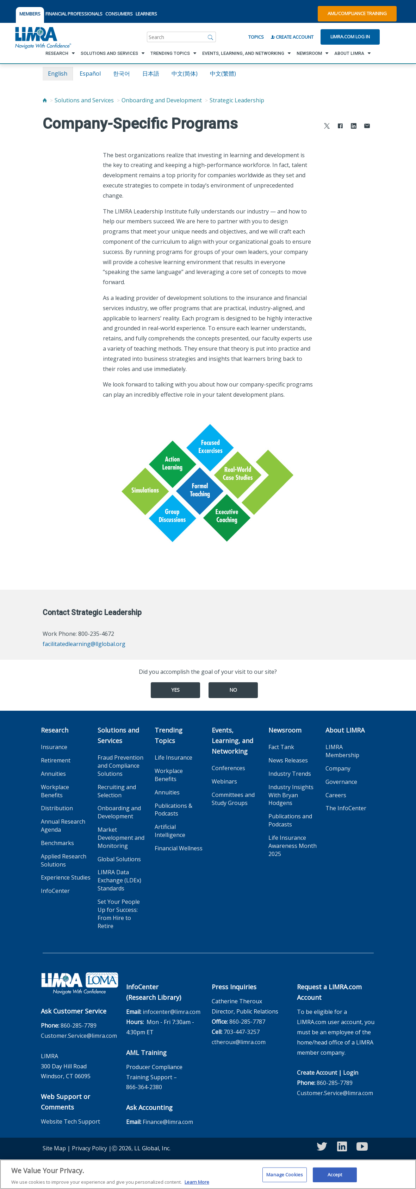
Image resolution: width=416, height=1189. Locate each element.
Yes (175, 689)
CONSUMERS (119, 14)
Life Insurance (173, 757)
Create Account (292, 37)
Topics (256, 37)
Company (337, 768)
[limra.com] (42, 37)
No (233, 689)
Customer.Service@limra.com (79, 1036)
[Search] (210, 37)
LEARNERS (146, 14)
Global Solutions (119, 859)
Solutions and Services (84, 100)
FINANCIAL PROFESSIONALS (74, 14)
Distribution (57, 808)
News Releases (288, 760)
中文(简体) (185, 73)
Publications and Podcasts (290, 820)
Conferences (228, 768)
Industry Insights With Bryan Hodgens (290, 795)
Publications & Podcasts (173, 810)
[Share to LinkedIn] (353, 126)
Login (350, 1072)
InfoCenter (55, 891)
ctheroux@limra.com (239, 1042)
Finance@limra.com (168, 1122)
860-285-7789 (79, 1025)
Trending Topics (168, 735)
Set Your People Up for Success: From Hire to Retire (119, 914)
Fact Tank (281, 747)
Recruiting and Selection (117, 791)
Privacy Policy (89, 1148)
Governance (341, 782)
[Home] (45, 100)
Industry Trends (289, 774)
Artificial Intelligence (170, 831)
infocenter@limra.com (171, 1012)
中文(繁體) (223, 73)
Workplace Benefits (55, 791)
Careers (335, 795)
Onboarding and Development (162, 100)
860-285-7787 (247, 1021)
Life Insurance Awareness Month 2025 (292, 846)
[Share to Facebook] (340, 126)
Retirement (55, 760)
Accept (335, 1178)
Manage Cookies (284, 1178)
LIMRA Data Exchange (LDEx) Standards (119, 880)
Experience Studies (66, 877)
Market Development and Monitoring (121, 838)
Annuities (53, 774)
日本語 (150, 73)
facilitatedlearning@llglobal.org (84, 644)
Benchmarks (57, 843)
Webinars (224, 781)
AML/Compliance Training (357, 13)
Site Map (54, 1148)
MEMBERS (30, 14)
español (90, 73)
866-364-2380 (144, 1087)
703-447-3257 (242, 1032)
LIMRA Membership (342, 751)
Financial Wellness (179, 848)
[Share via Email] (367, 126)
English (57, 73)
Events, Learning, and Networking (232, 740)
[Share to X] (327, 126)
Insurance (54, 747)
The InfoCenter (345, 808)
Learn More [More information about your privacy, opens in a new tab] (197, 1185)
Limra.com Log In (350, 36)
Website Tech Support (70, 1121)
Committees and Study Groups (233, 799)
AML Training (146, 1052)
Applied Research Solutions (63, 860)
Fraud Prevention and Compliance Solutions (120, 766)
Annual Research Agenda (63, 825)
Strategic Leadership (237, 100)
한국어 (121, 73)
